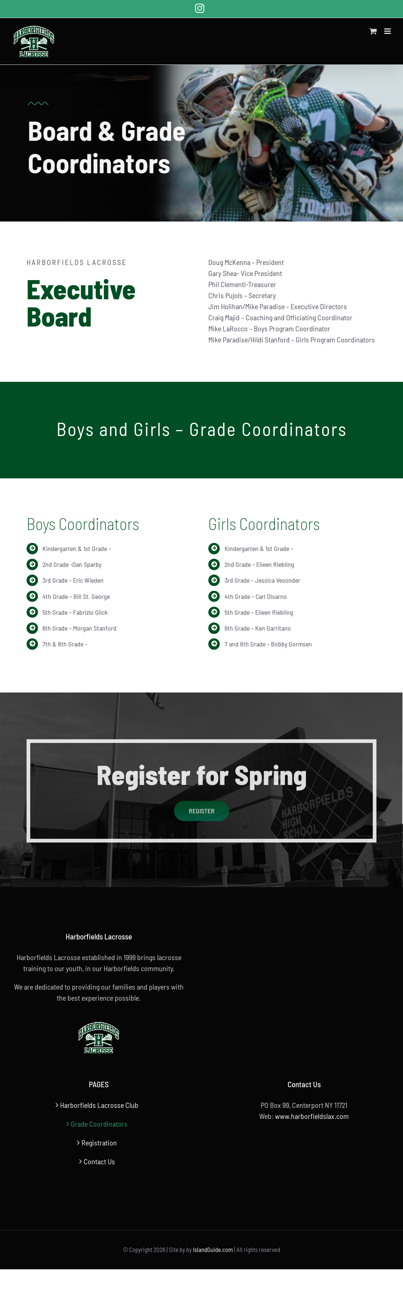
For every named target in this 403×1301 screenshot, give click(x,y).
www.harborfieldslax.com (312, 1116)
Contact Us (99, 1161)
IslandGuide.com (213, 1249)
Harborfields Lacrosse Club (99, 1105)
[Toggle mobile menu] (388, 31)
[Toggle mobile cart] (373, 31)
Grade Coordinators (99, 1123)
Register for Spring (202, 777)
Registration (99, 1142)
